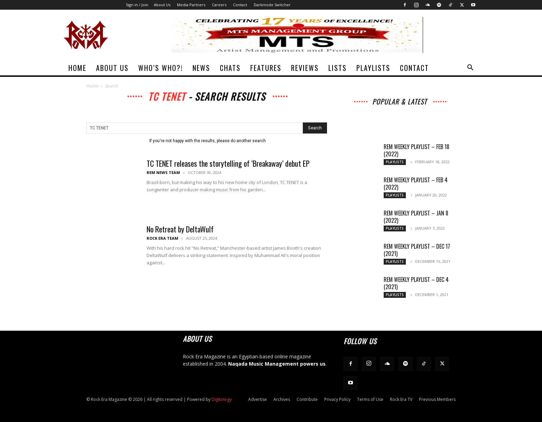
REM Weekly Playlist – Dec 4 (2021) (416, 283)
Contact (240, 4)
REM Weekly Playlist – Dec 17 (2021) (417, 250)
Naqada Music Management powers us (277, 363)
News (201, 68)
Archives (281, 399)
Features (265, 68)
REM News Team (163, 172)
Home (77, 68)
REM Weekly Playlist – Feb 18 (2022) (416, 150)
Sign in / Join (137, 4)
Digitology (222, 399)
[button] (470, 68)
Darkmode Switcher (272, 4)
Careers (219, 4)
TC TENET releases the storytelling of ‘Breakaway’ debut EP (228, 163)
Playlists (373, 68)
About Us (162, 4)
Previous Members (437, 399)
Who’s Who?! (160, 68)
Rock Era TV (401, 399)
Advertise (257, 399)
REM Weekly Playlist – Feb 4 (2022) (416, 183)
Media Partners (191, 4)
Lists (337, 68)
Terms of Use (370, 399)
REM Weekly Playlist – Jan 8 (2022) (416, 216)
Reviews (305, 68)
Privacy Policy (337, 399)
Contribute (307, 399)
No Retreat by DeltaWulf (180, 229)
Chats (230, 68)
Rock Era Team (162, 238)
